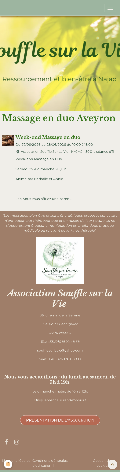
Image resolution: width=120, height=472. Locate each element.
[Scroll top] (112, 464)
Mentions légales (16, 461)
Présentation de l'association (60, 420)
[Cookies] (8, 464)
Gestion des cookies (103, 463)
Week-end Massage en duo (48, 137)
